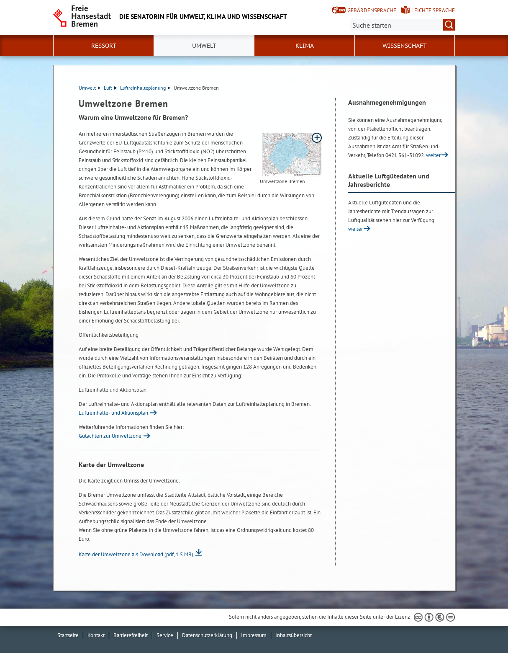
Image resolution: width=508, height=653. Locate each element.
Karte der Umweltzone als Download (136, 554)
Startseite (68, 635)
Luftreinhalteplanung (145, 88)
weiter (433, 155)
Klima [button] (304, 45)
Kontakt (96, 635)
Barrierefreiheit (130, 635)
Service (165, 635)
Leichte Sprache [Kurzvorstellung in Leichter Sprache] (433, 10)
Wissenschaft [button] (404, 45)
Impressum (254, 635)
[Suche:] (402, 25)
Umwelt (89, 88)
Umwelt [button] (204, 45)
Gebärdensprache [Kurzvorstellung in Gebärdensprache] (371, 10)
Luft (110, 88)
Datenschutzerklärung (207, 635)
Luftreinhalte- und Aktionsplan (113, 412)
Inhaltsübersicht (293, 635)
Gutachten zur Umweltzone (110, 435)
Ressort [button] (103, 45)
